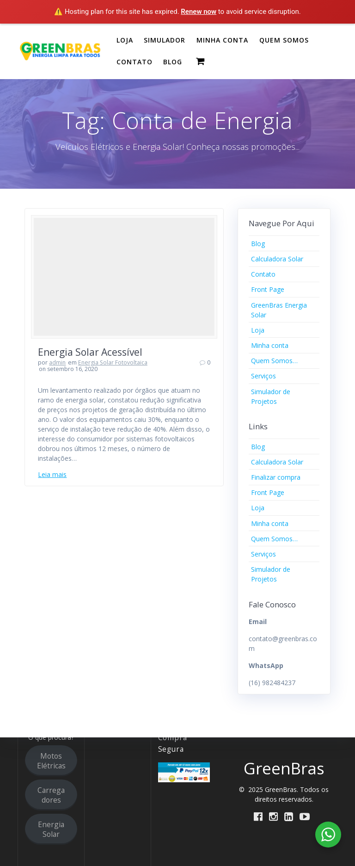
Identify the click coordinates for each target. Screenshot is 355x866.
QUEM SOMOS (284, 40)
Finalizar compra (275, 477)
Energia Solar (51, 829)
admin (57, 362)
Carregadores (51, 795)
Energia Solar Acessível (90, 352)
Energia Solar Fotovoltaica (112, 362)
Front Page (267, 289)
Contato (263, 274)
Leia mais (52, 474)
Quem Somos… (274, 360)
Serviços (263, 375)
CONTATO (134, 61)
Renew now (198, 11)
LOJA (124, 40)
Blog (258, 243)
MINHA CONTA (222, 40)
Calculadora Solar (277, 258)
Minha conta (269, 345)
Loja (257, 330)
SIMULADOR (164, 40)
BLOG (172, 61)
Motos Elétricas (51, 761)
